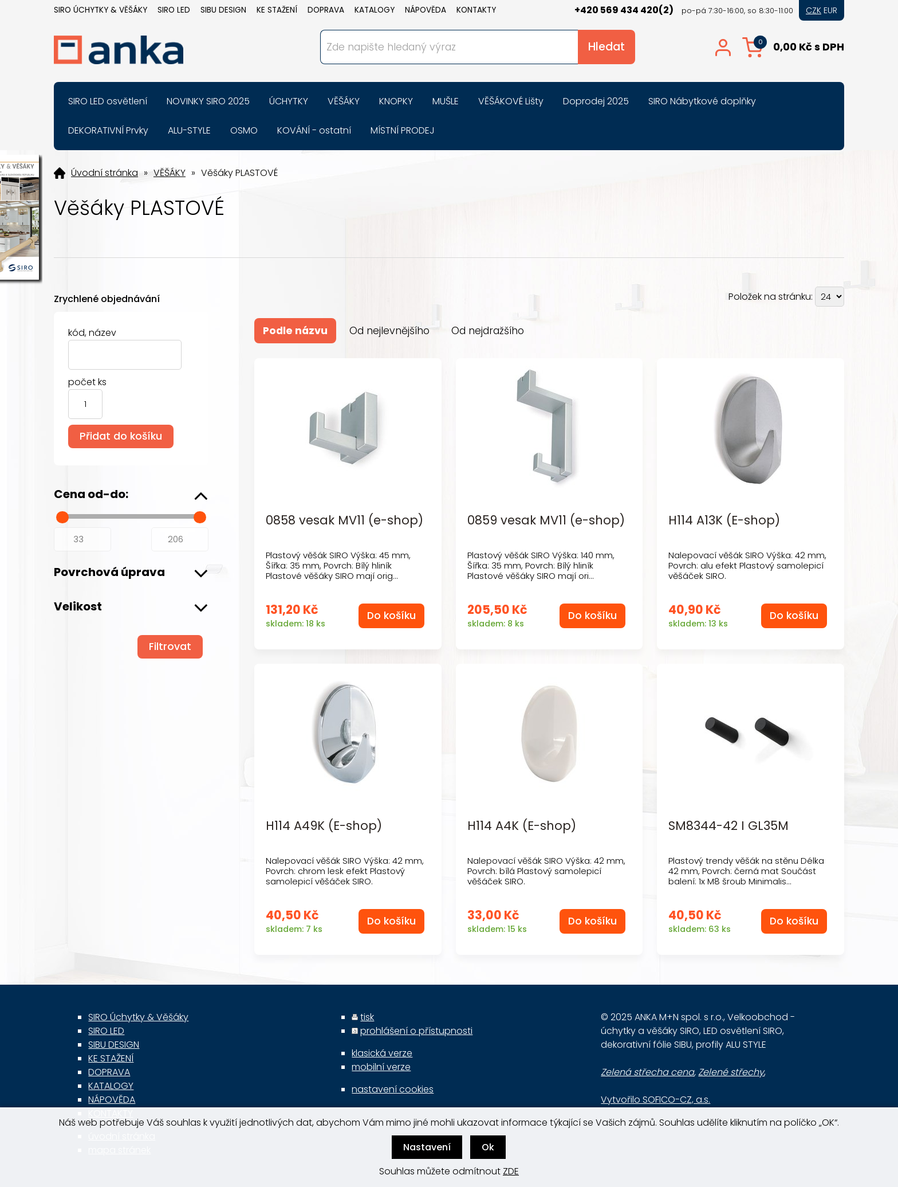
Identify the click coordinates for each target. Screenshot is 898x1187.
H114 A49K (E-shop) (324, 826)
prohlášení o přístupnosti (416, 1030)
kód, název (92, 332)
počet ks (87, 382)
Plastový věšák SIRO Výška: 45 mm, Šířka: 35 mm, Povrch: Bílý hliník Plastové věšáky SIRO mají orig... (338, 565)
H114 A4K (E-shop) (521, 826)
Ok (488, 1147)
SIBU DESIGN (223, 10)
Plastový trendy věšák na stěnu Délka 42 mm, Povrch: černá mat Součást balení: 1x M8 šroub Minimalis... (746, 871)
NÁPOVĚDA (425, 10)
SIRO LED (173, 10)
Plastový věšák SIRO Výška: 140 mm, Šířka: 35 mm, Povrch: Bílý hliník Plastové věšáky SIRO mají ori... (541, 565)
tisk (367, 1017)
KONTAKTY (476, 10)
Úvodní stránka (104, 173)
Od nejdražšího (487, 331)
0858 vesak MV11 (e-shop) (344, 520)
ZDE (511, 1171)
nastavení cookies (393, 1089)
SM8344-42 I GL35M (728, 826)
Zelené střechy (731, 1072)
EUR (830, 10)
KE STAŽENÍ (277, 10)
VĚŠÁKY (169, 173)
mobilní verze (381, 1067)
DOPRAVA (326, 10)
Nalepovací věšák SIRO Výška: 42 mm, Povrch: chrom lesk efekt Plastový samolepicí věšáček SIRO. (345, 871)
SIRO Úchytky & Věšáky (100, 10)
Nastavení (427, 1147)
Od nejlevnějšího (389, 331)
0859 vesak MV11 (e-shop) (546, 520)
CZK (813, 10)
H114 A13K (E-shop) (724, 520)
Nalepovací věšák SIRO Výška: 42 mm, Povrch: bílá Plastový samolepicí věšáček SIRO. (546, 871)
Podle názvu (295, 331)
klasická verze (382, 1053)
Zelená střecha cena (647, 1072)
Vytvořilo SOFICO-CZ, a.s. (655, 1099)
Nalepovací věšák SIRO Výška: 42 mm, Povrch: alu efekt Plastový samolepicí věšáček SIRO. (747, 565)
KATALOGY (375, 10)
